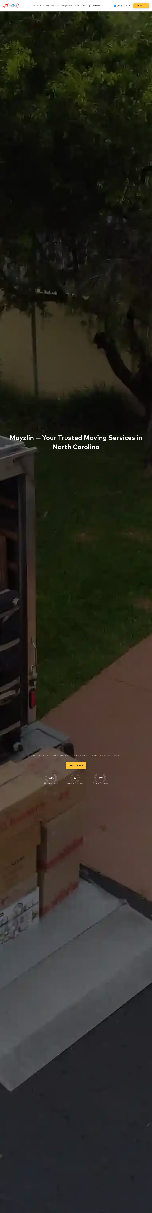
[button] (51, 5)
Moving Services (49, 6)
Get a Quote (141, 6)
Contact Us (96, 6)
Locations (78, 6)
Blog (88, 6)
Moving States (66, 6)
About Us (37, 6)
